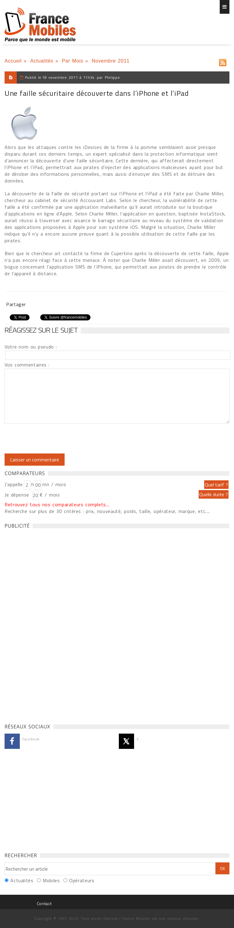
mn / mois (54, 484)
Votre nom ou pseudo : (31, 346)
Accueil (13, 60)
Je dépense (18, 494)
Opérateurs (81, 880)
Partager (16, 304)
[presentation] (55, 438)
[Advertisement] (50, 624)
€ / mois (50, 494)
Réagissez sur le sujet (41, 329)
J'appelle (14, 484)
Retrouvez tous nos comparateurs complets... (57, 504)
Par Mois (72, 60)
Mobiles (51, 880)
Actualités (41, 60)
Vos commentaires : (27, 364)
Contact (44, 903)
